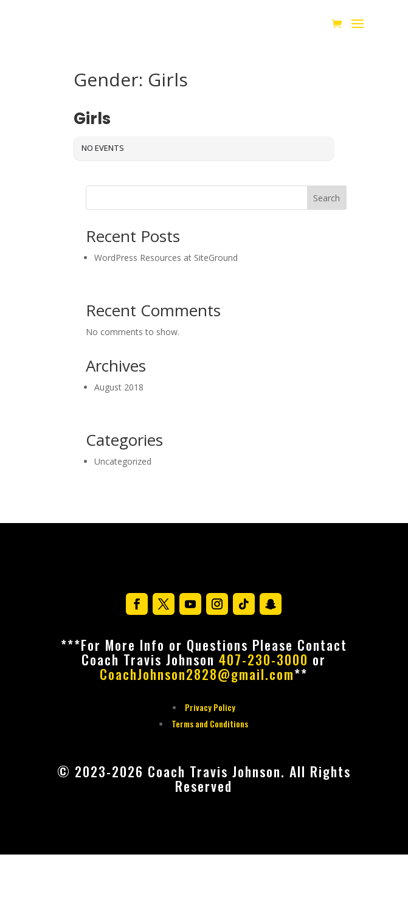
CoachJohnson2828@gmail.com (197, 674)
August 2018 (118, 387)
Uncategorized (122, 461)
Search (326, 198)
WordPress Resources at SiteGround (166, 257)
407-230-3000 (263, 659)
